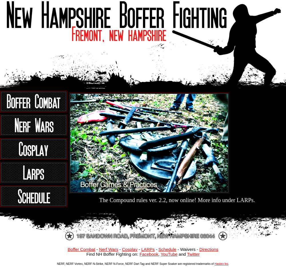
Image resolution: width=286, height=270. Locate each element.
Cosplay (129, 249)
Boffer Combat (81, 249)
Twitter (193, 254)
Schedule (167, 249)
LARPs (148, 249)
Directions (209, 249)
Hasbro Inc (221, 263)
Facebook (149, 254)
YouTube (169, 254)
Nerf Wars (108, 249)
